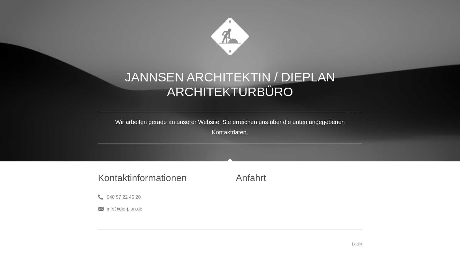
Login (357, 244)
